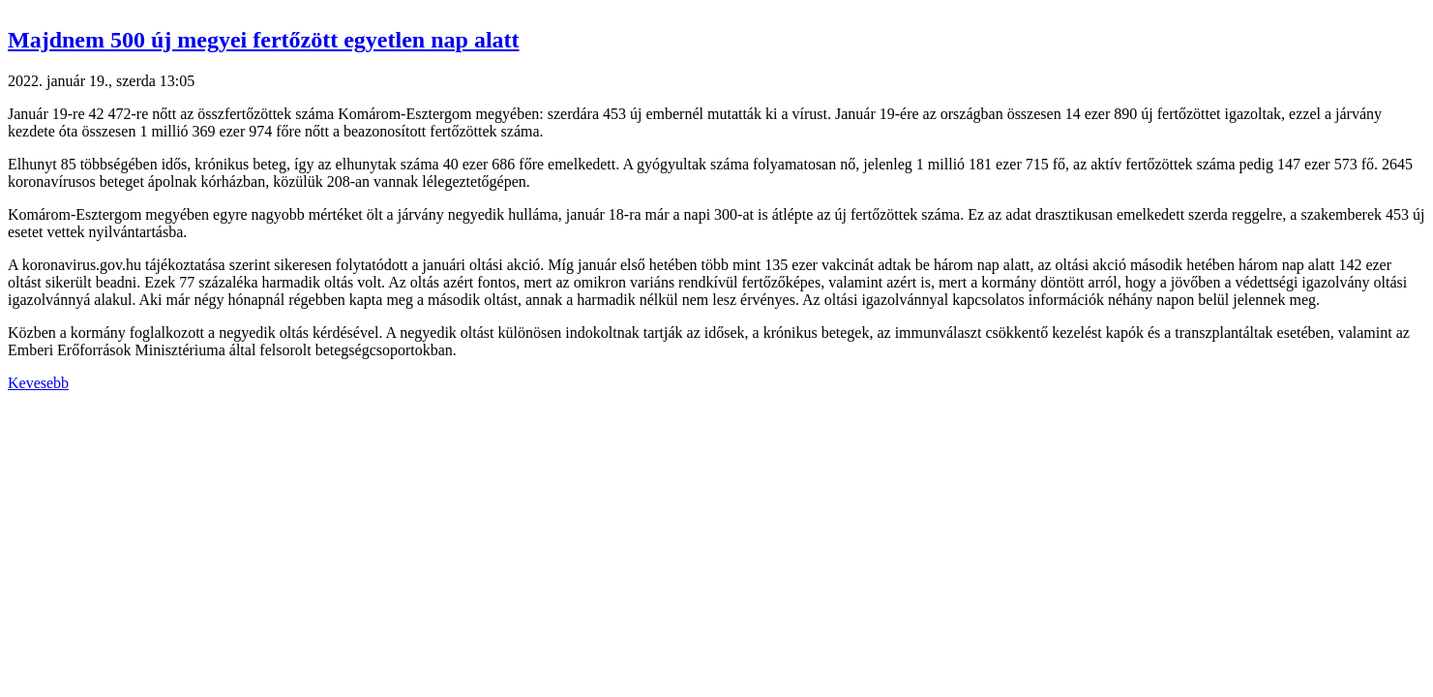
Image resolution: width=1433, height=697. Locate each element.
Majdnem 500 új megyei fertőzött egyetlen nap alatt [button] (264, 39)
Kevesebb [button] (38, 383)
